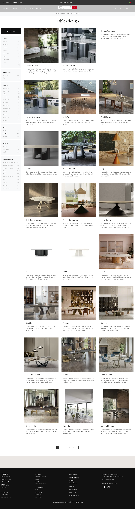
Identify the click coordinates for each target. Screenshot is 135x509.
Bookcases (4, 487)
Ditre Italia (6, 52)
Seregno (5, 185)
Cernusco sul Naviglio (9, 161)
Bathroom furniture (40, 483)
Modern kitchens (6, 478)
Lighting (71, 480)
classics (5, 129)
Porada (5, 64)
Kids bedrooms (73, 474)
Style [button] (4, 126)
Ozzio (4, 61)
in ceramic (6, 87)
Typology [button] (5, 142)
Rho (4, 179)
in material (6, 105)
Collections (23, 8)
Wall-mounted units (7, 496)
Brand (31, 8)
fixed (4, 151)
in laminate (6, 99)
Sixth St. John (6, 187)
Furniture (63, 13)
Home (57, 13)
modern (5, 135)
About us (5, 8)
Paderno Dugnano (8, 176)
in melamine (6, 108)
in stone (5, 113)
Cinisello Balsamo (8, 164)
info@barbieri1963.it (112, 482)
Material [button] (5, 84)
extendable (6, 148)
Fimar (4, 55)
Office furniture (73, 488)
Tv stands (38, 474)
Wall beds (38, 494)
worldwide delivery (66, 2)
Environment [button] (7, 71)
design (5, 132)
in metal (5, 110)
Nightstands (38, 491)
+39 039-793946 (110, 479)
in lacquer (6, 96)
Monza (4, 173)
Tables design (75, 13)
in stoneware (6, 116)
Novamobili (6, 58)
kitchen (5, 77)
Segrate (5, 182)
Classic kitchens (5, 481)
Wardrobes (38, 496)
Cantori (5, 47)
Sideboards (4, 491)
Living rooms (4, 494)
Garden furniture (74, 494)
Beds (36, 489)
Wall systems (5, 489)
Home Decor (73, 482)
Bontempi (5, 44)
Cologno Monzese (8, 167)
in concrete (6, 90)
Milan (4, 170)
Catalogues (39, 8)
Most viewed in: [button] (8, 158)
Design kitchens (5, 476)
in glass (5, 93)
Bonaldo (5, 41)
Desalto (5, 49)
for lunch (5, 74)
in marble (5, 102)
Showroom (14, 8)
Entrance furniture (40, 476)
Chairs (37, 481)
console (5, 145)
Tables (68, 13)
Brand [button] (5, 38)
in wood (5, 119)
